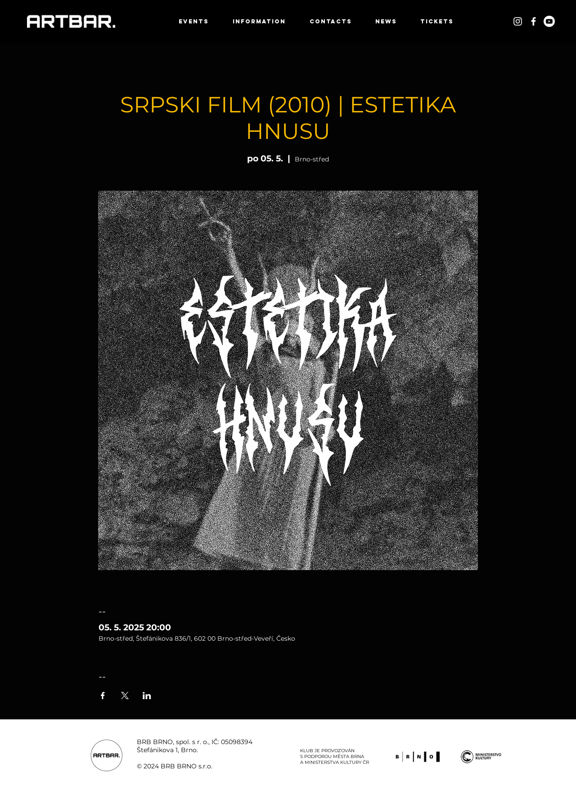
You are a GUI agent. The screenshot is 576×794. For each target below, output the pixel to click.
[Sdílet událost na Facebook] (103, 695)
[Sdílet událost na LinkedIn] (147, 695)
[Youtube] (549, 21)
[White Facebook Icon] (533, 21)
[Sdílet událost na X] (125, 695)
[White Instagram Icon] (517, 21)
